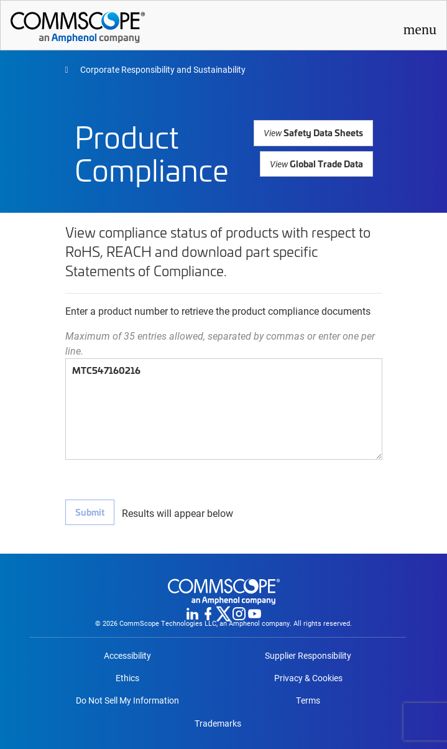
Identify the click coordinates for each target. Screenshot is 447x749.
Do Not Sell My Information (127, 700)
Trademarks (218, 723)
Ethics (127, 678)
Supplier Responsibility (308, 655)
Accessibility (127, 655)
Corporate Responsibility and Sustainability (162, 69)
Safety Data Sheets (315, 132)
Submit (89, 512)
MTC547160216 (223, 409)
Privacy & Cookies (308, 678)
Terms (308, 700)
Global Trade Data (317, 163)
